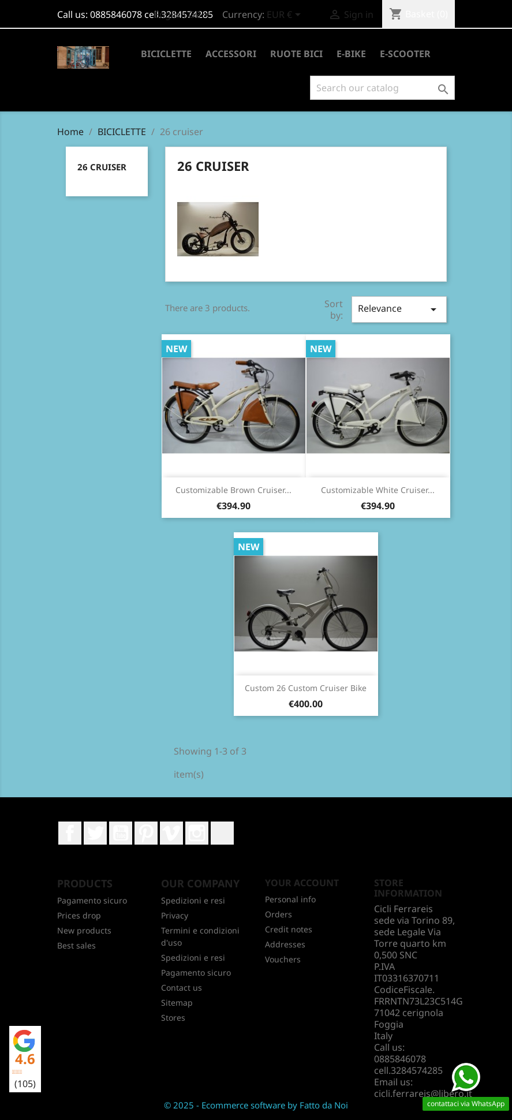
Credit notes (288, 929)
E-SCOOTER (405, 53)
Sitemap (177, 1002)
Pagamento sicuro (92, 900)
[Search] (382, 88)
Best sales (76, 945)
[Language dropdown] (184, 16)
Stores (173, 1017)
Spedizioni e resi (193, 900)
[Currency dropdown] (286, 16)
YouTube (120, 833)
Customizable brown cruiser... (233, 489)
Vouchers (283, 959)
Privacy (174, 915)
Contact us (181, 987)
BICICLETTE (166, 53)
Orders (278, 914)
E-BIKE (351, 53)
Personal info (290, 899)
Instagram (196, 833)
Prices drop (79, 915)
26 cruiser (101, 167)
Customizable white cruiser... (378, 489)
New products (84, 930)
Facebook (69, 833)
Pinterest (146, 833)
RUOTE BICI (296, 53)
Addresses (285, 944)
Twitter (95, 833)
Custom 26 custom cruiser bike (306, 687)
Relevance (399, 309)
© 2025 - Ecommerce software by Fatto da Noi (256, 1105)
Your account (302, 882)
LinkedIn (222, 833)
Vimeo (171, 833)
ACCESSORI (230, 53)
